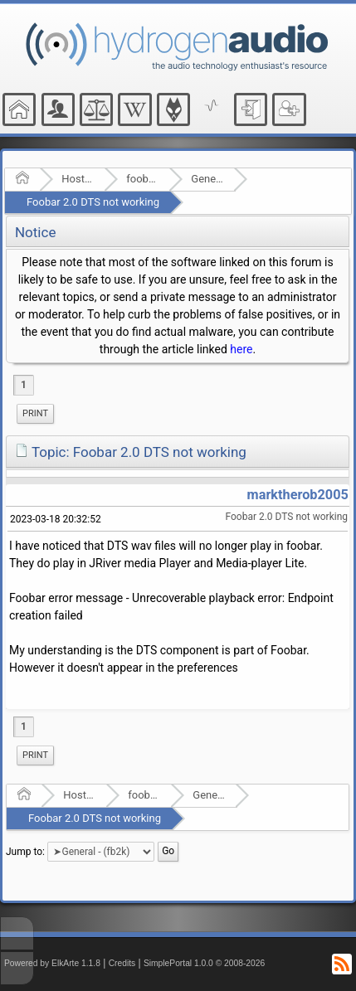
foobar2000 (142, 178)
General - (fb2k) (207, 178)
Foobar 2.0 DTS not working (93, 202)
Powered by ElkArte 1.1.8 (52, 963)
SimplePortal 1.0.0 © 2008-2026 (204, 963)
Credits (122, 963)
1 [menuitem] (24, 385)
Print (35, 413)
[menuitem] (35, 414)
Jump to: (25, 851)
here (241, 349)
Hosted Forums (77, 178)
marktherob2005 (298, 495)
